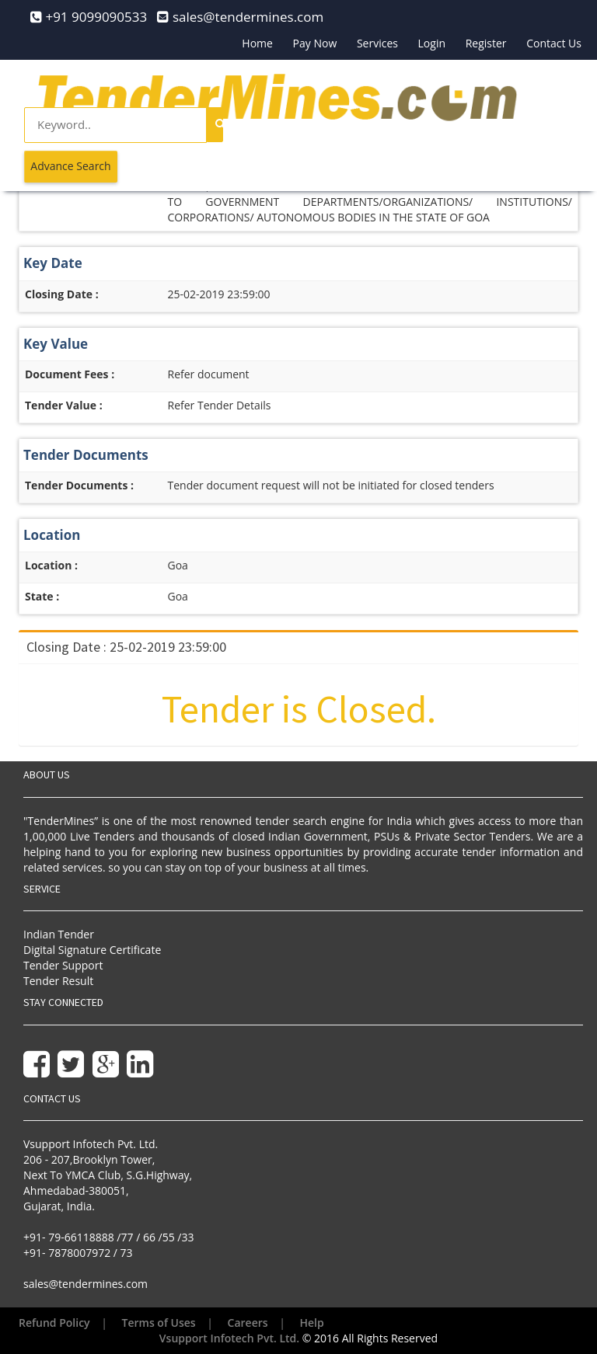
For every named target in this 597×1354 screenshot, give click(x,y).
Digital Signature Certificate (92, 949)
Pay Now (315, 43)
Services (377, 43)
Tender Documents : (79, 485)
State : (42, 596)
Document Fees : (69, 374)
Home (257, 43)
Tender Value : (64, 405)
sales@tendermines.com (85, 1283)
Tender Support (63, 965)
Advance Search (70, 165)
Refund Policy (54, 1322)
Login (431, 43)
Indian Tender (58, 934)
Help (312, 1322)
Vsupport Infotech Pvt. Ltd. (229, 1338)
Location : (51, 565)
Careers (248, 1322)
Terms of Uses (159, 1322)
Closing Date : (62, 294)
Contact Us (553, 43)
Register (486, 43)
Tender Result (58, 980)
